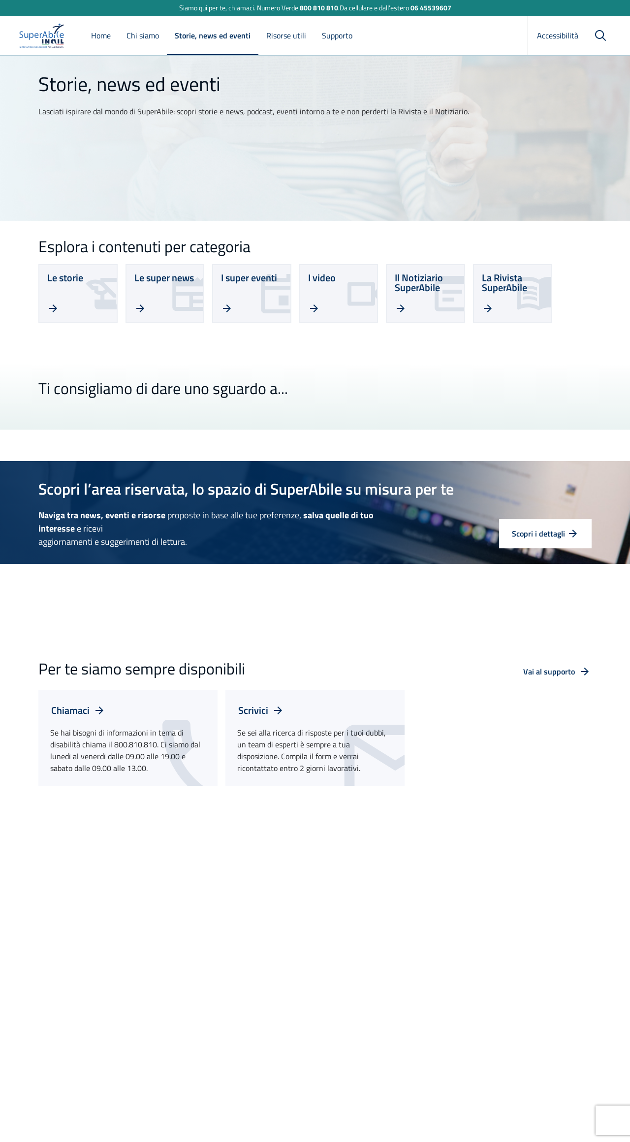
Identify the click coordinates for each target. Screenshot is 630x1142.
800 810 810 (319, 7)
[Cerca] (600, 35)
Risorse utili (286, 35)
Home (101, 35)
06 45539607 (430, 7)
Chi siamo (142, 35)
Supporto (337, 35)
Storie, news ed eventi (213, 35)
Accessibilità (557, 35)
